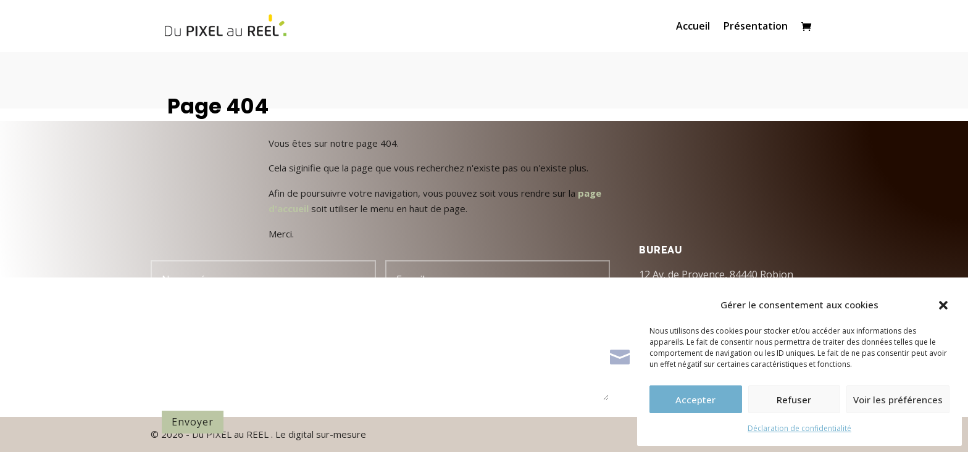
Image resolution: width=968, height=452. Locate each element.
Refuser (794, 399)
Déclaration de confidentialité (799, 428)
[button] (943, 305)
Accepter (695, 399)
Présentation (756, 27)
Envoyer (193, 422)
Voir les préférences (898, 399)
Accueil (693, 27)
